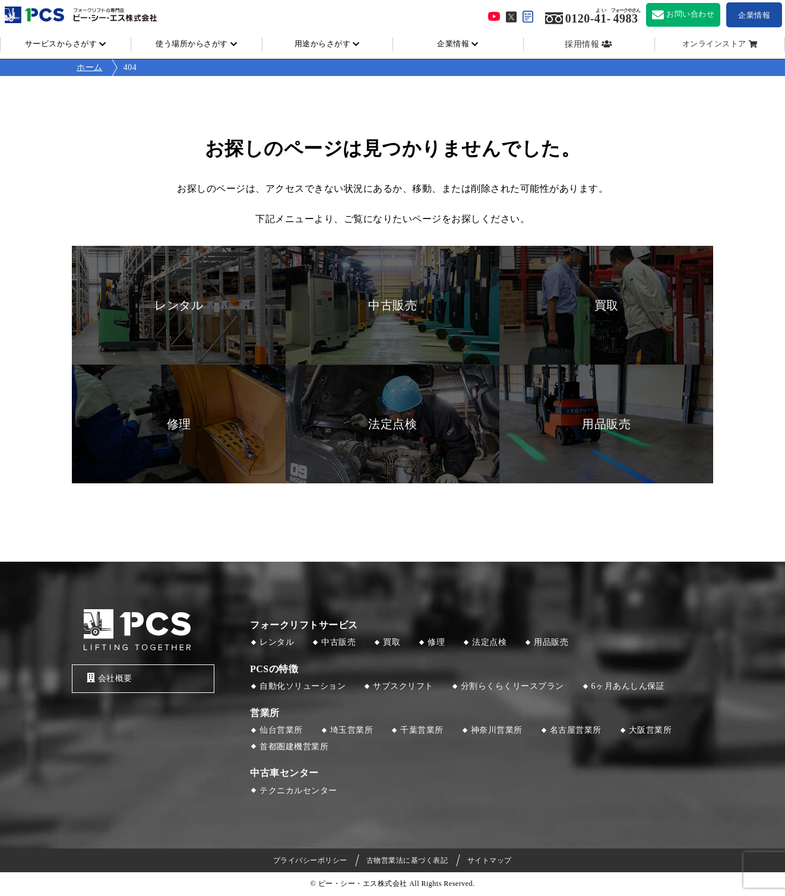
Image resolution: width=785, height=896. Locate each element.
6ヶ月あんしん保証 (628, 686)
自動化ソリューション (302, 686)
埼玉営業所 (351, 730)
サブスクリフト (403, 686)
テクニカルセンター (298, 790)
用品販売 (551, 642)
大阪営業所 (650, 730)
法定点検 (489, 642)
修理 (436, 642)
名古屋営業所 (576, 730)
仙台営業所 (281, 730)
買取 (391, 642)
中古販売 (338, 642)
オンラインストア (714, 44)
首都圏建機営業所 (293, 746)
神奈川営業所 (497, 730)
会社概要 (109, 678)
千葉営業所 (422, 730)
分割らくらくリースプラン (512, 686)
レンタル (276, 642)
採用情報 (582, 44)
